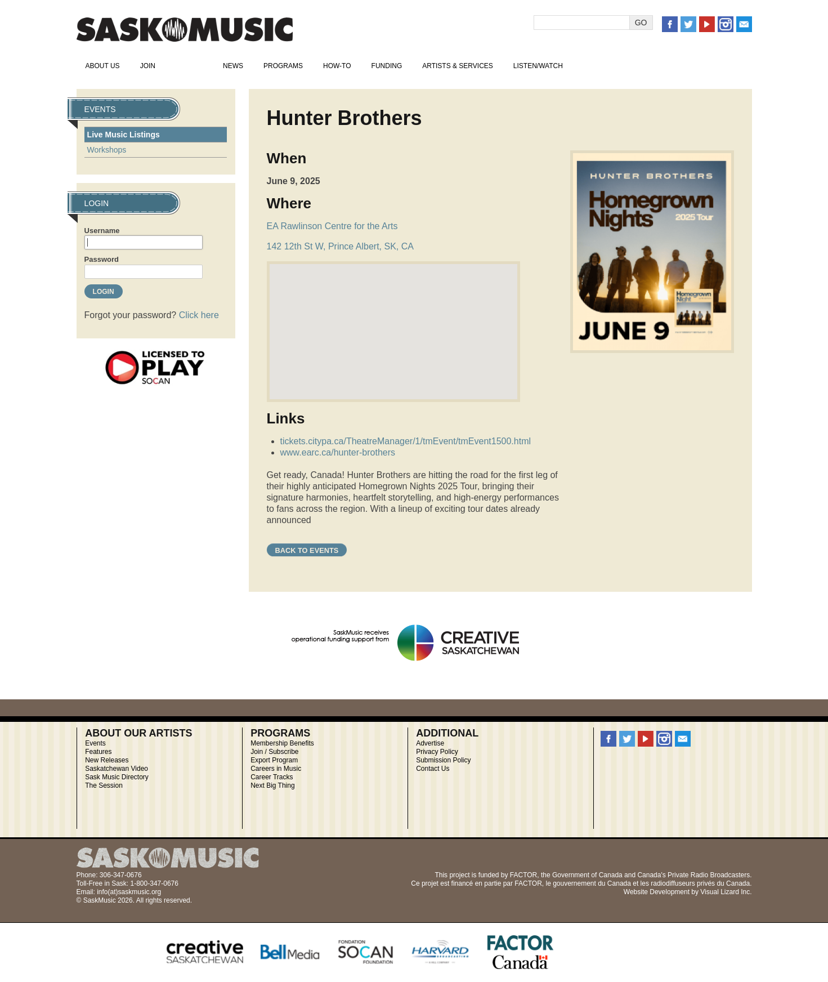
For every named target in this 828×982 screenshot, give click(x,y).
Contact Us (432, 769)
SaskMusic (185, 29)
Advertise (430, 743)
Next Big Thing (272, 785)
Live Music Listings (123, 134)
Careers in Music (275, 769)
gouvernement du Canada (592, 883)
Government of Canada (587, 875)
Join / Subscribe (274, 752)
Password (101, 259)
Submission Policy (443, 760)
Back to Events (307, 550)
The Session (104, 785)
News (233, 66)
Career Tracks (271, 777)
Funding (387, 66)
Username (102, 230)
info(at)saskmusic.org (129, 892)
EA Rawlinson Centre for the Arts (332, 226)
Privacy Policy (437, 752)
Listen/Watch (538, 66)
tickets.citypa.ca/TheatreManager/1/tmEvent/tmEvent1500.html (405, 441)
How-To (337, 66)
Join (147, 66)
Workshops (107, 149)
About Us (103, 66)
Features (98, 752)
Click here (199, 315)
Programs (283, 66)
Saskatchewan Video (116, 769)
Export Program (274, 760)
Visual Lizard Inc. (725, 892)
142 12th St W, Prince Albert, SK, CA (340, 246)
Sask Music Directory (117, 777)
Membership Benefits (282, 743)
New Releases (106, 760)
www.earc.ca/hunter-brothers (338, 452)
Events (189, 66)
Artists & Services (457, 66)
